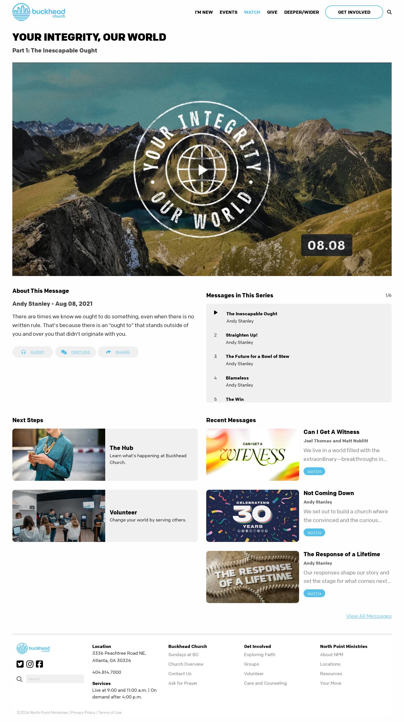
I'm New (204, 12)
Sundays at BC (183, 654)
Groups (251, 664)
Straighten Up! (242, 335)
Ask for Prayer (183, 683)
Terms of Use (110, 712)
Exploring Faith (259, 654)
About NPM (331, 654)
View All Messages (369, 616)
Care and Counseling (265, 683)
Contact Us (179, 673)
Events (228, 12)
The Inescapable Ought (251, 313)
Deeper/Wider (301, 12)
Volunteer (254, 673)
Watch (252, 12)
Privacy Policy (83, 712)
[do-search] (55, 679)
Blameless (237, 378)
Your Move (330, 683)
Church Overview (185, 664)
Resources (331, 673)
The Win (235, 399)
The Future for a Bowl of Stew (257, 356)
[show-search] (388, 12)
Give (272, 12)
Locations (330, 664)
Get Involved (354, 12)
